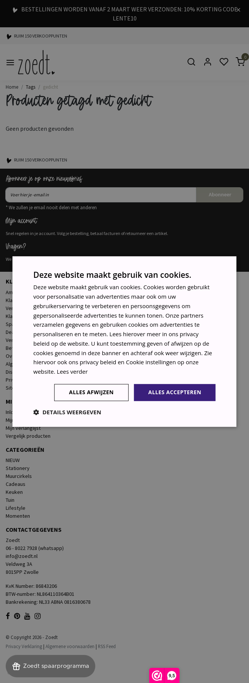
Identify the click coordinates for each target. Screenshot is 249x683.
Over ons (16, 355)
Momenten (18, 515)
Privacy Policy (21, 379)
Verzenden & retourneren (35, 308)
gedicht (50, 87)
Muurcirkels (19, 476)
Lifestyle (15, 507)
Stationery (18, 468)
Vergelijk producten (28, 435)
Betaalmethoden (25, 348)
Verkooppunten (23, 340)
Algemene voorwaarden (33, 363)
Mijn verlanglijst (23, 428)
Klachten (15, 316)
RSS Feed (107, 646)
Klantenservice (23, 300)
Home (12, 87)
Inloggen (15, 412)
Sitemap (15, 387)
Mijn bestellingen (25, 420)
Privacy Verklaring (24, 646)
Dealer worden (22, 332)
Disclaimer (17, 371)
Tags (30, 87)
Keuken (14, 492)
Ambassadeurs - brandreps (37, 292)
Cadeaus (15, 484)
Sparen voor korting (28, 324)
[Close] (238, 9)
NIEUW (13, 460)
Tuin (10, 500)
